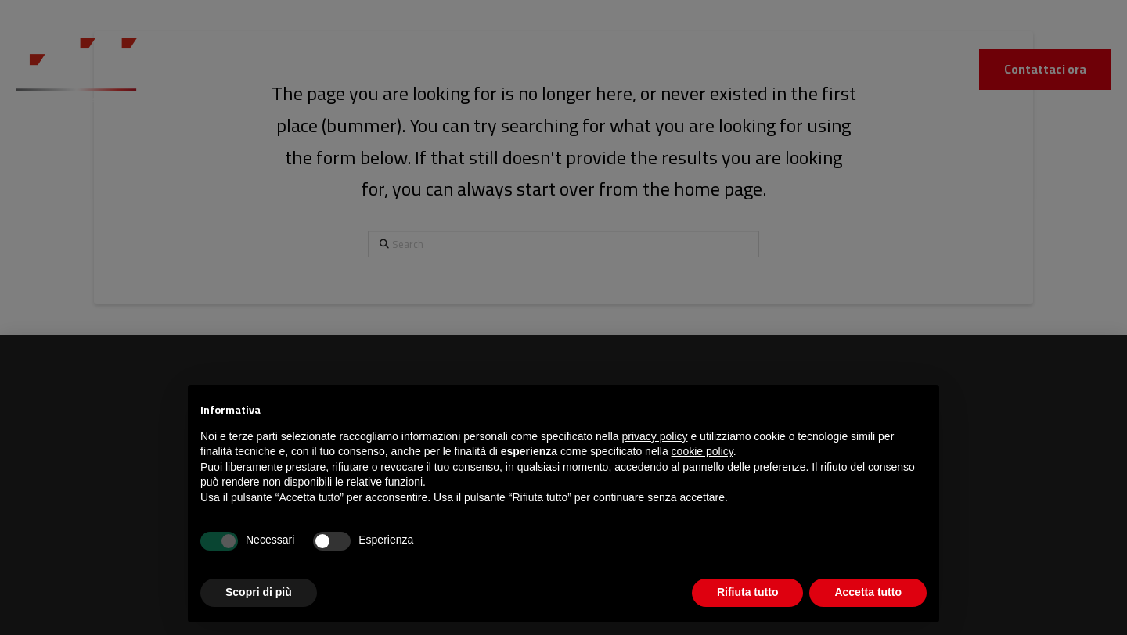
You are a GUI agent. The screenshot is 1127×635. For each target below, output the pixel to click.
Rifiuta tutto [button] (748, 592)
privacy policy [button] (655, 436)
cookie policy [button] (702, 451)
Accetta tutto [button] (868, 592)
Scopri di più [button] (258, 592)
